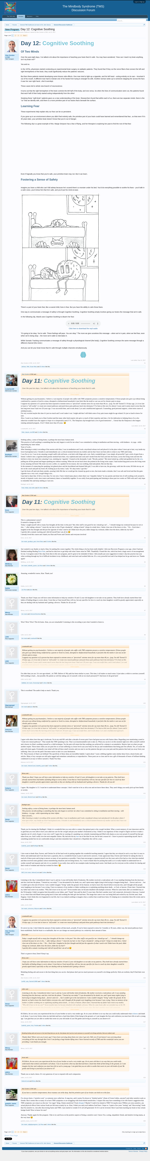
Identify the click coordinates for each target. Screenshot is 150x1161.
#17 (144, 1029)
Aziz (32, 1032)
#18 (144, 1055)
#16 (144, 985)
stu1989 (32, 439)
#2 (145, 435)
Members (29, 16)
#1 (145, 370)
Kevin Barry (40, 548)
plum (31, 596)
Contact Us (129, 1155)
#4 (145, 545)
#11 (144, 769)
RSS (146, 1155)
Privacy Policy (143, 1158)
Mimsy (7, 619)
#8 (145, 642)
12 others (40, 439)
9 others (44, 915)
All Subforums (8, 19)
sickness (135, 1021)
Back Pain (41, 558)
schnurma (31, 915)
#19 (144, 1084)
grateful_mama (10, 1110)
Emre (7, 517)
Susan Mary (33, 373)
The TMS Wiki (11, 16)
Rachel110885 (33, 988)
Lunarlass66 (9, 396)
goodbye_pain (32, 548)
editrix (7, 902)
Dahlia (7, 595)
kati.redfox (32, 495)
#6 (145, 593)
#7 (145, 617)
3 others (48, 572)
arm (141, 466)
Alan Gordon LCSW (42, 39)
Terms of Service (133, 1158)
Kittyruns (36, 915)
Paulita (36, 1032)
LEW (7, 644)
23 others (42, 373)
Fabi (23, 495)
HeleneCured (32, 772)
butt (77, 843)
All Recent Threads (20, 19)
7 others (50, 772)
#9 (145, 686)
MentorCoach (32, 804)
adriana (24, 373)
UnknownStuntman (35, 621)
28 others (40, 495)
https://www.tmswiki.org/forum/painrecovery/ (111, 30)
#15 (144, 912)
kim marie (24, 548)
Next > (25, 42)
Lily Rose (40, 572)
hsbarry (8, 795)
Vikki (28, 373)
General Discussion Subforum (21, 39)
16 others (49, 548)
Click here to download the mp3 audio (83, 335)
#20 (144, 1128)
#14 (144, 876)
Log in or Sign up (139, 1)
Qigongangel (10, 712)
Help (37, 16)
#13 (144, 849)
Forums (21, 16)
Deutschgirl (36, 690)
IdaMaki (24, 690)
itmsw (7, 826)
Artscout (8, 737)
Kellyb (26, 495)
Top (143, 1155)
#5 (145, 569)
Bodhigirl (8, 461)
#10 (144, 710)
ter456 (23, 988)
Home (139, 1155)
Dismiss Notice (143, 30)
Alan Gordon (25, 381)
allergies (81, 1110)
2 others (43, 1032)
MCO (23, 879)
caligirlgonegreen (33, 1131)
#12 (144, 800)
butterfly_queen (32, 572)
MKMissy (8, 571)
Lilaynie (27, 439)
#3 (145, 491)
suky (27, 988)
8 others (44, 690)
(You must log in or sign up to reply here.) (134, 1139)
